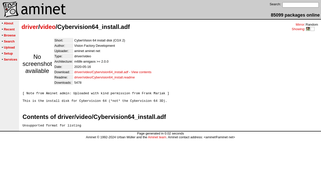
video (48, 26)
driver (30, 26)
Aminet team (157, 140)
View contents (141, 72)
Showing (298, 29)
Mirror (300, 24)
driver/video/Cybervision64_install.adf (101, 72)
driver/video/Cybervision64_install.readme (104, 77)
